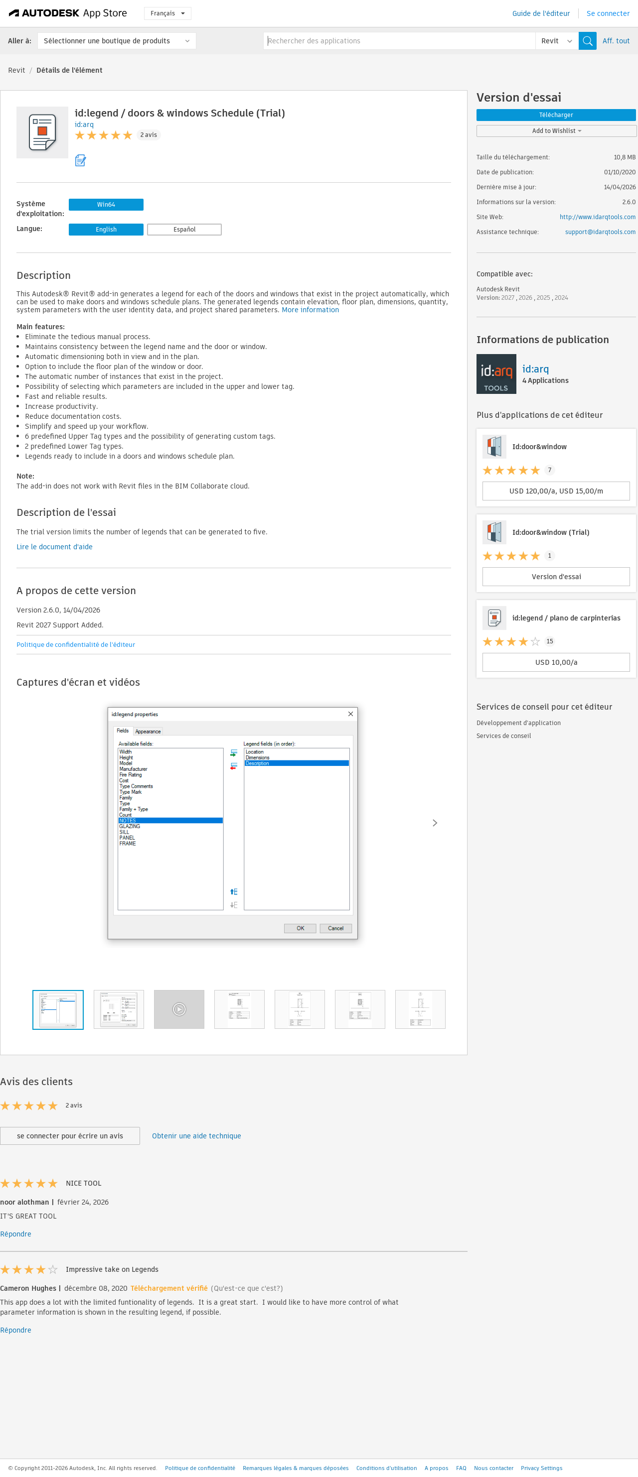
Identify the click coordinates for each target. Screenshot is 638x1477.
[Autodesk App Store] (68, 13)
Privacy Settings (542, 1468)
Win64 (106, 204)
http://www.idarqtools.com (598, 217)
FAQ (461, 1468)
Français (168, 13)
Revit (16, 70)
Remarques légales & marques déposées (296, 1468)
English (106, 229)
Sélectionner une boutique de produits (107, 41)
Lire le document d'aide (54, 547)
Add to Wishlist (557, 130)
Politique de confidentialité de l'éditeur (75, 644)
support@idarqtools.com (600, 232)
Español (184, 229)
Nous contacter (493, 1468)
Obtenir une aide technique (196, 1136)
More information (310, 310)
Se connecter (608, 13)
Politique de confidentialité (200, 1468)
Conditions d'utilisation (386, 1468)
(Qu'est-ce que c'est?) (247, 1288)
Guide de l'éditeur (541, 13)
